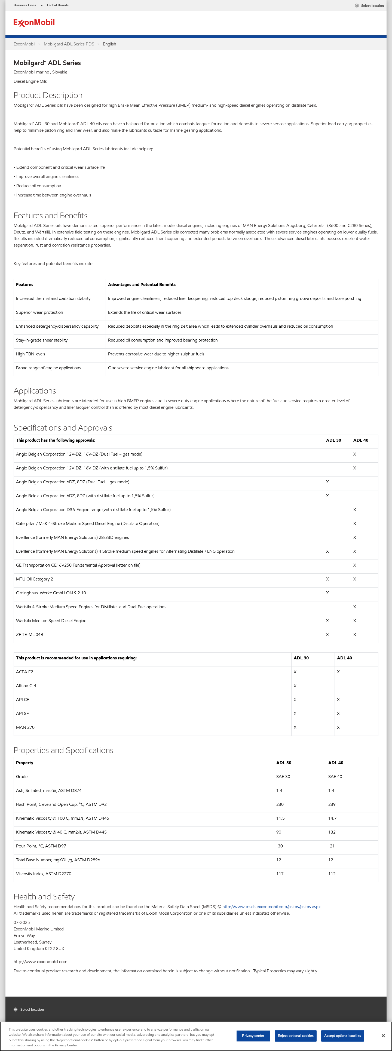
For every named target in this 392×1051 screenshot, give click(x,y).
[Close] (383, 1035)
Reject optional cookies (296, 1035)
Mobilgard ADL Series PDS (69, 44)
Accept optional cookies (342, 1035)
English (109, 44)
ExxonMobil (24, 44)
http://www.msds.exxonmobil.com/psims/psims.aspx (271, 906)
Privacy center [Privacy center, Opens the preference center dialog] (253, 1035)
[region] (196, 1036)
